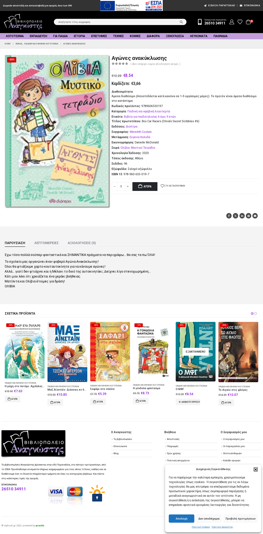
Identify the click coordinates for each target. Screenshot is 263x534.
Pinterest (248, 215)
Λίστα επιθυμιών (232, 453)
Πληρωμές (172, 446)
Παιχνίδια (221, 36)
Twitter (235, 215)
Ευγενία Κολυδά (139, 137)
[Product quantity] (121, 186)
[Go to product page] (25, 350)
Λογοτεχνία (15, 36)
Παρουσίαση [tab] (15, 243)
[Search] (181, 22)
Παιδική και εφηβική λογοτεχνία (148, 111)
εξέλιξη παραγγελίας (219, 5)
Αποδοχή (181, 518)
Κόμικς (135, 36)
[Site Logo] (23, 22)
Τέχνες (118, 36)
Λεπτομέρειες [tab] (46, 243)
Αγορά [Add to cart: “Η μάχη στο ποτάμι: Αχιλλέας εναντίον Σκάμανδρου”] (14, 399)
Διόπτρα (131, 126)
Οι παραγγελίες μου (234, 446)
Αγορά (148, 186)
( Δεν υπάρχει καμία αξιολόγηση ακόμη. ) (155, 64)
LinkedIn (242, 215)
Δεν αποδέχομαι (209, 518)
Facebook (229, 215)
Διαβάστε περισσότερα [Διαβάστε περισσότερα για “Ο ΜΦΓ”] (191, 402)
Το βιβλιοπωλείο (123, 439)
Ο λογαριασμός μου (234, 439)
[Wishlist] (240, 22)
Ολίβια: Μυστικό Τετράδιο (138, 147)
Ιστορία (79, 36)
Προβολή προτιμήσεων (241, 518)
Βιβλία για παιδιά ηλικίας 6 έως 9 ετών (150, 116)
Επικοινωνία (249, 5)
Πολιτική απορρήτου (222, 527)
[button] (256, 469)
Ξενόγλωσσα (175, 36)
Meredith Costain (141, 132)
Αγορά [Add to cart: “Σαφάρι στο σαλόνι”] (100, 401)
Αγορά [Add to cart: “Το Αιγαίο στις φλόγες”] (228, 402)
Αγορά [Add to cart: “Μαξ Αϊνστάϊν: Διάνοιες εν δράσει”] (57, 402)
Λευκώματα (198, 36)
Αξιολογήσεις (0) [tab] (82, 243)
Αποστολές (173, 439)
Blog (116, 453)
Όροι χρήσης (174, 453)
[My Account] (232, 22)
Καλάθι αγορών (231, 460)
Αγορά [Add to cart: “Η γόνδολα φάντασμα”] (143, 401)
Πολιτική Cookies (201, 527)
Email (255, 215)
